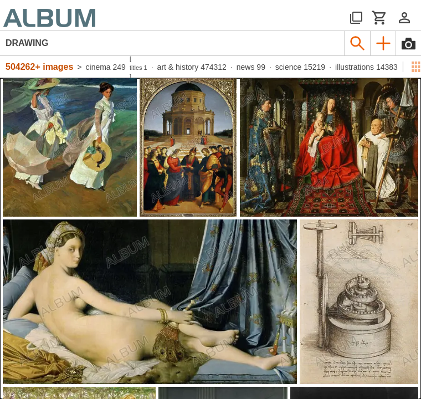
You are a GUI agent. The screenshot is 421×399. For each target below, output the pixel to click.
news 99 (251, 67)
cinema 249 (106, 67)
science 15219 (300, 67)
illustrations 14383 (366, 67)
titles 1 (138, 67)
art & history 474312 (192, 67)
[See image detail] (70, 147)
